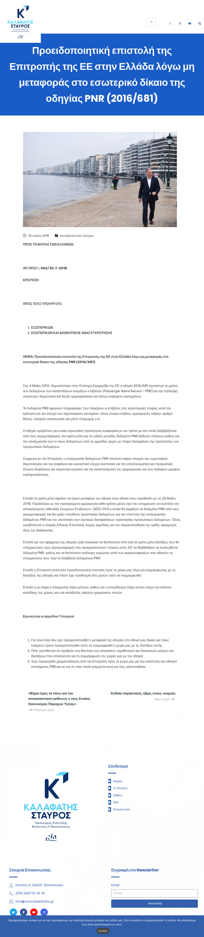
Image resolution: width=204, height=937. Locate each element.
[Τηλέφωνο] (199, 22)
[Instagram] (44, 912)
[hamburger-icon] (151, 22)
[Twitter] (170, 22)
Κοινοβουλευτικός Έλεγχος (77, 236)
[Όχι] (199, 926)
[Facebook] (179, 22)
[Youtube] (189, 22)
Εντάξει (103, 930)
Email (115, 885)
